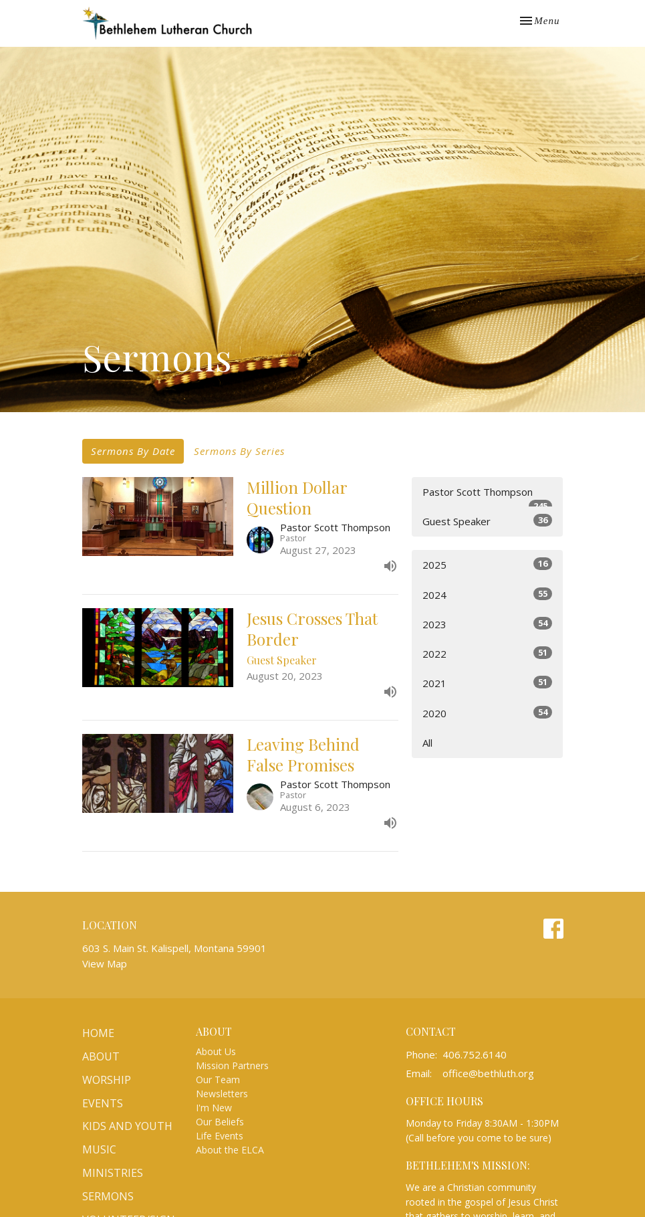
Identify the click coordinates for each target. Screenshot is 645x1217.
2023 (487, 624)
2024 (487, 594)
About (101, 1056)
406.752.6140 (474, 1054)
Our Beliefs (220, 1121)
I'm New (214, 1107)
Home (98, 1033)
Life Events (219, 1135)
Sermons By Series (239, 451)
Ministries (112, 1172)
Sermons (108, 1196)
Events (102, 1103)
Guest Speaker (487, 521)
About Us (216, 1051)
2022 (487, 653)
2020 (487, 713)
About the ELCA (230, 1149)
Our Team (218, 1079)
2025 (487, 564)
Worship (106, 1079)
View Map (104, 963)
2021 (487, 683)
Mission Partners (232, 1065)
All (427, 742)
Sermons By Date (133, 451)
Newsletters (222, 1093)
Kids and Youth (127, 1126)
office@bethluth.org (488, 1073)
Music (99, 1149)
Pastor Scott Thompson (487, 496)
